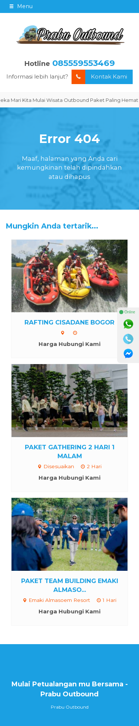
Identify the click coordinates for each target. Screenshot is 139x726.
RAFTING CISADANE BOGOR (69, 322)
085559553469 (83, 63)
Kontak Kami (99, 77)
